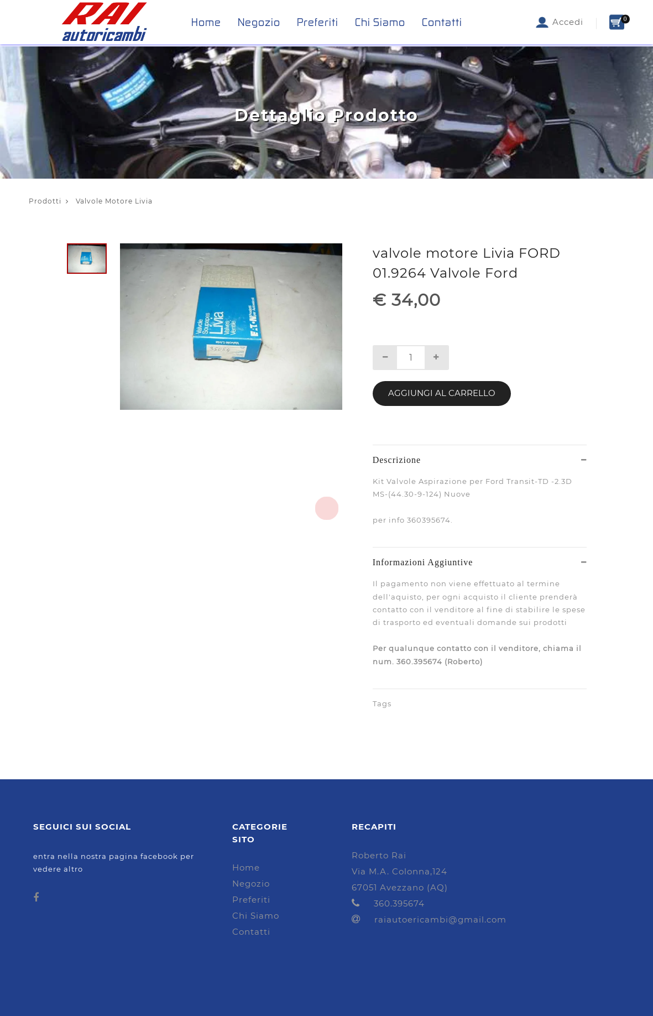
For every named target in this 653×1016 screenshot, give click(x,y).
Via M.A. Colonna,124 (399, 871)
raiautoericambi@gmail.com (429, 919)
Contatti (442, 22)
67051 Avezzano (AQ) (400, 887)
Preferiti (317, 22)
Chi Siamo (380, 22)
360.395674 (388, 903)
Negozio (259, 22)
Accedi (559, 22)
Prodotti (45, 201)
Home (206, 22)
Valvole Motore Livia (109, 201)
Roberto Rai (379, 855)
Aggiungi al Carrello (441, 393)
